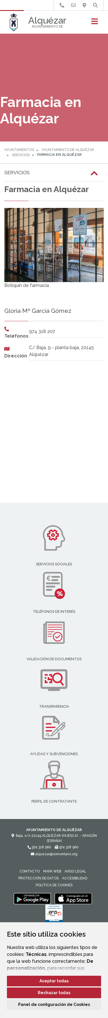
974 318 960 (39, 847)
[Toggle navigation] (95, 23)
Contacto (30, 871)
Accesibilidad (74, 878)
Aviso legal (75, 871)
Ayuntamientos (19, 150)
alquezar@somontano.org (54, 854)
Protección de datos (38, 878)
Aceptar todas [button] (54, 981)
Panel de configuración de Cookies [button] (54, 1004)
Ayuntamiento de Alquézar (68, 150)
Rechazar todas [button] (54, 992)
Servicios (21, 155)
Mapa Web (52, 871)
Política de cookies (54, 885)
